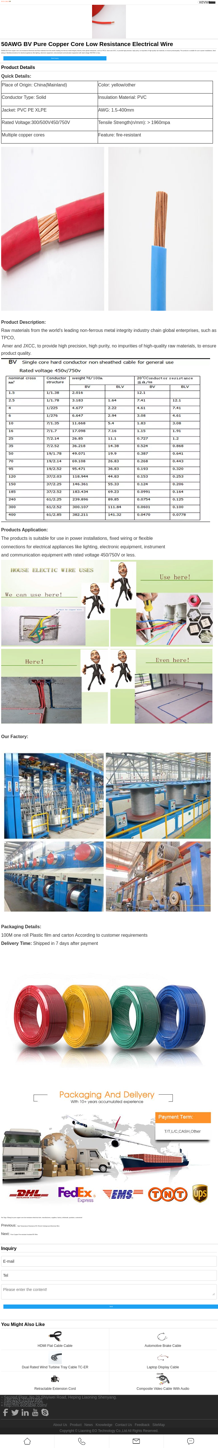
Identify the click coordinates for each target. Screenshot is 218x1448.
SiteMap (158, 1425)
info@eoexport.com (23, 1402)
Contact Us (123, 1425)
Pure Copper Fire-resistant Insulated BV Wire (24, 1234)
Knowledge (104, 1425)
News (88, 1425)
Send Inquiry (55, 58)
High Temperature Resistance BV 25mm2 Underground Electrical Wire (38, 1226)
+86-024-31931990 (23, 1400)
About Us (60, 1425)
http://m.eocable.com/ (25, 1405)
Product (75, 1425)
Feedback (142, 1425)
